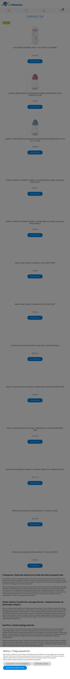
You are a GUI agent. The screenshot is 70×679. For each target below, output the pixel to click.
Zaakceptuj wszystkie (15, 668)
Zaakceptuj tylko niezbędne (17, 664)
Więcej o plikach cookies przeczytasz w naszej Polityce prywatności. (22, 659)
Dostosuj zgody (41, 664)
